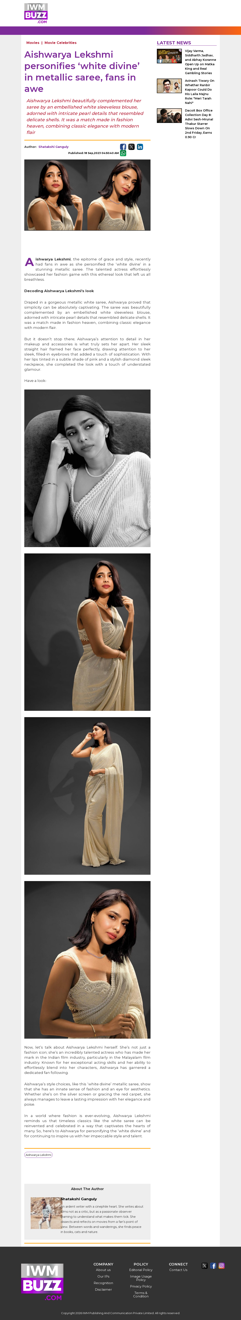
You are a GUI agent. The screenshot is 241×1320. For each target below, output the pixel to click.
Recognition (103, 1283)
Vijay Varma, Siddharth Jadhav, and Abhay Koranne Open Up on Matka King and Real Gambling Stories (200, 62)
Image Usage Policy (141, 1278)
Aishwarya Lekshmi (38, 1155)
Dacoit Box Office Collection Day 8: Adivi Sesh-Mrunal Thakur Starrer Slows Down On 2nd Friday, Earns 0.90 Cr (199, 124)
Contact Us (178, 1270)
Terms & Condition (141, 1294)
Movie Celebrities (61, 43)
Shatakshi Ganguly (53, 147)
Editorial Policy (140, 1270)
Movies (32, 43)
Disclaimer (103, 1289)
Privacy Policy (141, 1286)
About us (103, 1270)
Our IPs (103, 1276)
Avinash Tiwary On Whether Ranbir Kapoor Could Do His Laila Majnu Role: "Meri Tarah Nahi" (199, 92)
